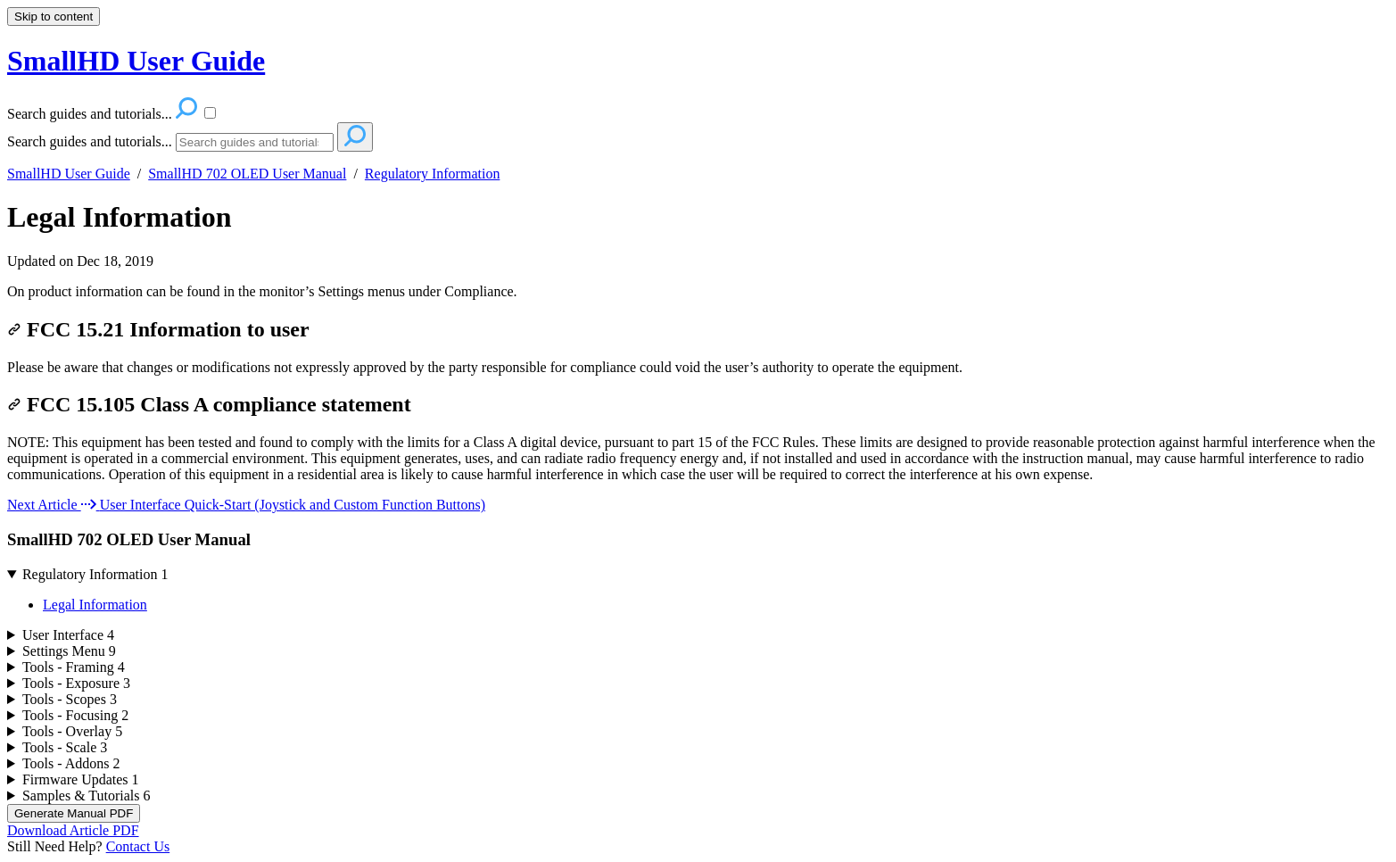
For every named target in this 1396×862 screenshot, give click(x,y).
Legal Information (119, 217)
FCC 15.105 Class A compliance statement (209, 404)
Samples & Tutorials (86, 795)
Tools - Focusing (75, 715)
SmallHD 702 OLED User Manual (247, 173)
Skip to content (53, 16)
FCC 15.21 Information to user (158, 329)
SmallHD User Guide (68, 173)
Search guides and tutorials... (89, 141)
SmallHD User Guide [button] (136, 61)
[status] (698, 292)
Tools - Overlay (72, 731)
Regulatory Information (432, 173)
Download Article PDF (73, 830)
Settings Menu (69, 651)
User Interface (68, 634)
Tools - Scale (64, 747)
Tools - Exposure (76, 683)
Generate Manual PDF (73, 813)
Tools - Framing (73, 667)
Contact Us (138, 846)
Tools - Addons (71, 763)
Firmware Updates (80, 779)
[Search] (255, 142)
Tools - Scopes (69, 699)
